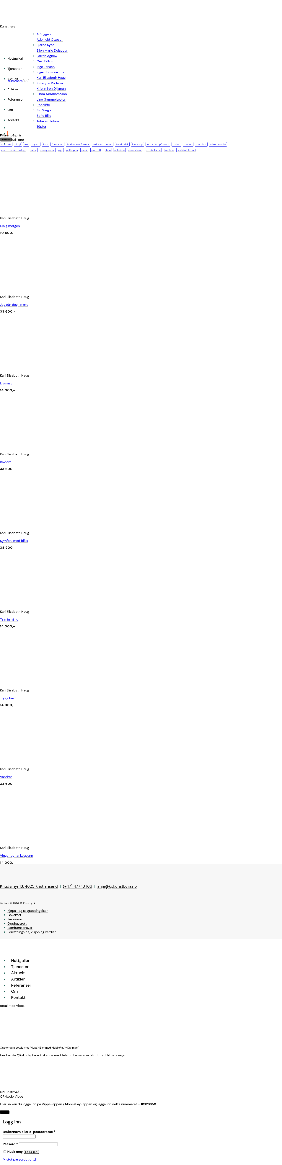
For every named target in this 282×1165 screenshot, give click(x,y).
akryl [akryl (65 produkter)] (18, 144)
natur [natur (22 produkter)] (33, 150)
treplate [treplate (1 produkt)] (169, 150)
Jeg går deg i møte (14, 304)
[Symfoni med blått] (55, 525)
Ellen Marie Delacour (52, 50)
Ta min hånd (9, 619)
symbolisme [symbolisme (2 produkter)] (153, 150)
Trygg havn (8, 698)
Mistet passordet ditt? (20, 1159)
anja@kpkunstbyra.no (117, 886)
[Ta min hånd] (55, 604)
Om (10, 109)
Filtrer (5, 139)
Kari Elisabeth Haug (51, 77)
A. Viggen (44, 34)
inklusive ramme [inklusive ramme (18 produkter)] (103, 144)
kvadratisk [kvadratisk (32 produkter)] (122, 144)
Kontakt (13, 120)
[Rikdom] (55, 446)
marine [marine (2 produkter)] (188, 144)
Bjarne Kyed (45, 45)
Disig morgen (10, 226)
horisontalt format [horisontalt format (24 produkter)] (78, 144)
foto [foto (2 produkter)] (45, 144)
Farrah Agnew (47, 56)
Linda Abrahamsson (52, 94)
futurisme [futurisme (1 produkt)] (57, 144)
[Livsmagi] (55, 368)
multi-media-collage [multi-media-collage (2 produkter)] (13, 150)
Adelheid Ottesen (50, 39)
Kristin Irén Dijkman (51, 88)
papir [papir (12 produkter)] (84, 150)
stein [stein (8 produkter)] (108, 150)
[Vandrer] (55, 761)
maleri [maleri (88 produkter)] (176, 144)
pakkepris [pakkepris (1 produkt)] (72, 150)
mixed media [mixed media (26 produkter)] (218, 144)
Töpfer (41, 126)
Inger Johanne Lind (51, 72)
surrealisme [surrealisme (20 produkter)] (135, 150)
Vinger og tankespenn (16, 855)
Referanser (15, 99)
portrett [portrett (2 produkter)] (96, 150)
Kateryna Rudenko (50, 83)
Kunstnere (15, 81)
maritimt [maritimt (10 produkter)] (201, 144)
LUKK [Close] (4, 1112)
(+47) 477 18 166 (77, 886)
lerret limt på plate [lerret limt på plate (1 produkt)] (158, 144)
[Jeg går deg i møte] (55, 289)
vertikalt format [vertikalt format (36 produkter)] (186, 150)
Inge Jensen (46, 67)
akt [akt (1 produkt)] (26, 144)
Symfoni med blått (14, 541)
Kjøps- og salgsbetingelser (27, 910)
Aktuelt (18, 972)
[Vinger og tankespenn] (55, 840)
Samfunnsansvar (19, 928)
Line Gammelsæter (51, 99)
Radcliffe (43, 105)
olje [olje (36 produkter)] (60, 150)
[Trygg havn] (55, 683)
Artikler (12, 89)
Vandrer (6, 777)
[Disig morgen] (55, 210)
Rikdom (5, 462)
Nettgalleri (15, 58)
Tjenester (14, 68)
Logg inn (31, 1152)
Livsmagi (6, 383)
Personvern (16, 919)
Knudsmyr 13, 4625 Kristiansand (29, 886)
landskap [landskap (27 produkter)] (137, 144)
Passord (10, 1144)
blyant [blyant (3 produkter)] (35, 144)
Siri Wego (44, 110)
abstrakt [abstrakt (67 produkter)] (6, 144)
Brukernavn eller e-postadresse (29, 1132)
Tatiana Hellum (48, 121)
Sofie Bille (44, 115)
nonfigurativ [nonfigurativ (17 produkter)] (47, 150)
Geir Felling (45, 61)
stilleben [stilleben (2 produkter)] (119, 150)
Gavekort (14, 915)
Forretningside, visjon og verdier (31, 932)
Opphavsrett (17, 923)
